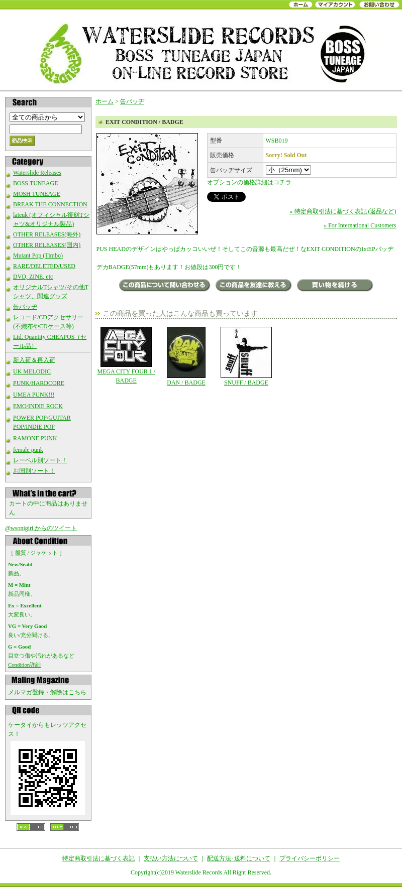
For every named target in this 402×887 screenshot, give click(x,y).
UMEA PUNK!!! (33, 394)
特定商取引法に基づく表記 (98, 858)
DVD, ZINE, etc (33, 276)
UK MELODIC (32, 371)
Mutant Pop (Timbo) (38, 255)
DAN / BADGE (186, 356)
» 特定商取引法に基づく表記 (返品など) (343, 211)
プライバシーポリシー (309, 858)
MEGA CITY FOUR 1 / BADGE (126, 355)
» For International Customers (360, 225)
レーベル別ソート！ (40, 460)
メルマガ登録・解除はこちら (47, 692)
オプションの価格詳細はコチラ (249, 182)
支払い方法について (171, 858)
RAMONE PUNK (35, 438)
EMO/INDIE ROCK (38, 406)
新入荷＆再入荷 (34, 359)
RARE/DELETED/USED (44, 266)
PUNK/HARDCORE (38, 383)
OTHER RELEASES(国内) (46, 244)
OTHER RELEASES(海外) (46, 234)
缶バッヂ (25, 306)
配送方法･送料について (238, 858)
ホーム (104, 101)
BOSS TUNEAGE (35, 183)
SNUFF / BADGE (246, 356)
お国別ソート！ (34, 470)
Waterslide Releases (37, 172)
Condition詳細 (24, 665)
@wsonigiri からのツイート (41, 528)
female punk (28, 449)
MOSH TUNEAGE (36, 193)
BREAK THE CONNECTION (50, 204)
